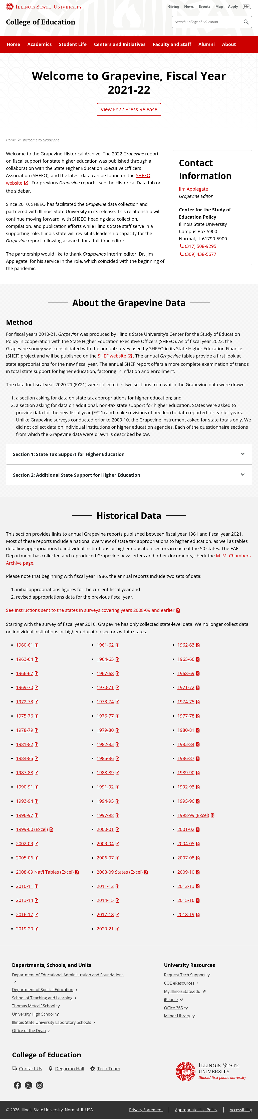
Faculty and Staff (172, 44)
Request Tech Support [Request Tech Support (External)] (184, 975)
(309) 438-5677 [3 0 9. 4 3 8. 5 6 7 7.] (200, 254)
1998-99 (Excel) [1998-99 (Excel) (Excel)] (193, 815)
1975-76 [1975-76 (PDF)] (24, 716)
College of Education (40, 21)
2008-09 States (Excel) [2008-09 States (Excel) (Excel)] (120, 872)
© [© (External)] (7, 1110)
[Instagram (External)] (39, 1085)
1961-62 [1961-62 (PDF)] (105, 645)
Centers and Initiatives (119, 44)
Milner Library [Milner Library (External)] (177, 1016)
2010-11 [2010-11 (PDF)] (24, 886)
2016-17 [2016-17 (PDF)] (24, 914)
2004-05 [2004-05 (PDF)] (185, 843)
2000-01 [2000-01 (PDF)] (105, 829)
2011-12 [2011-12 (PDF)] (105, 886)
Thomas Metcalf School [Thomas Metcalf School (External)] (33, 1006)
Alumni (206, 44)
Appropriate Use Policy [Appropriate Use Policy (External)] (196, 1110)
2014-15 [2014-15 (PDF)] (105, 900)
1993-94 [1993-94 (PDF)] (24, 801)
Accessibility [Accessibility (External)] (241, 1110)
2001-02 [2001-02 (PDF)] (185, 829)
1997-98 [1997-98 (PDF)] (105, 815)
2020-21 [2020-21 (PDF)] (105, 929)
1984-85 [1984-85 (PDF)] (24, 758)
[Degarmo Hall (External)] (66, 1068)
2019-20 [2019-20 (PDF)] (24, 929)
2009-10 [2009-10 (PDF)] (185, 872)
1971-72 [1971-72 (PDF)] (185, 687)
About (229, 44)
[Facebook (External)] (17, 1085)
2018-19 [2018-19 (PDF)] (185, 914)
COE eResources (179, 983)
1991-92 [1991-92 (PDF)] (105, 787)
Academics (40, 44)
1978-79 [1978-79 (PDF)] (24, 730)
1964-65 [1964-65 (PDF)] (105, 659)
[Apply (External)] (233, 6)
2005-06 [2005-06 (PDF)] (24, 858)
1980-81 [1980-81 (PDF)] (185, 730)
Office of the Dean (29, 1030)
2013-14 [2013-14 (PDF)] (24, 900)
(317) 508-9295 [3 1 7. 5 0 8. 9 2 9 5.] (200, 246)
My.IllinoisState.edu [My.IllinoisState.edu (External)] (182, 991)
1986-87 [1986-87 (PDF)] (185, 758)
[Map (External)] (219, 6)
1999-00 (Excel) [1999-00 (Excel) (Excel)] (32, 829)
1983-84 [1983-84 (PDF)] (185, 744)
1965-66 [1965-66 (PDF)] (185, 659)
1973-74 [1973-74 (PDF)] (105, 702)
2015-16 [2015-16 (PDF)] (185, 900)
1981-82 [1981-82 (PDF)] (24, 744)
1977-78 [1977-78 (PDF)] (185, 716)
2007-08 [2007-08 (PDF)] (185, 858)
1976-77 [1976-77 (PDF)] (105, 716)
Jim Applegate (193, 189)
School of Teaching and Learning (42, 998)
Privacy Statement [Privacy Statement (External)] (146, 1110)
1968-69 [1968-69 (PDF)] (185, 673)
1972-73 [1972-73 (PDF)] (24, 702)
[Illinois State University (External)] (44, 6)
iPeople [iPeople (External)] (171, 999)
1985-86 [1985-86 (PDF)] (105, 758)
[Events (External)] (204, 6)
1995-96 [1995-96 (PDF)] (185, 801)
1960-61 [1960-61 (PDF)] (24, 645)
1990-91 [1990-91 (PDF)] (24, 787)
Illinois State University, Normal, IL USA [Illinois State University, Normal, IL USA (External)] (57, 1110)
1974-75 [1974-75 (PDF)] (185, 702)
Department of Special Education (42, 989)
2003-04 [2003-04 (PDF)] (105, 843)
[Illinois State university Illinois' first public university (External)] (211, 1072)
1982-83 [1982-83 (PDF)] (105, 744)
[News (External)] (189, 6)
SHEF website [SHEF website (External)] (112, 356)
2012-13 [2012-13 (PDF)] (185, 886)
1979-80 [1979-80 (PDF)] (105, 730)
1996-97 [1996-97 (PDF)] (24, 815)
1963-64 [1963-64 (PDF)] (24, 659)
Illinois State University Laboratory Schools (51, 1022)
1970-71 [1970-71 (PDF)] (105, 687)
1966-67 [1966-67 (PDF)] (24, 673)
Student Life (73, 44)
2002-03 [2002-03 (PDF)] (24, 843)
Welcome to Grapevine (41, 139)
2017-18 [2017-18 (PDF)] (105, 914)
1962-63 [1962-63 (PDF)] (185, 645)
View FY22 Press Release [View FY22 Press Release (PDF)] (129, 109)
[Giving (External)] (173, 6)
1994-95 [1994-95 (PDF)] (105, 801)
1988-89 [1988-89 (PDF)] (105, 772)
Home (13, 44)
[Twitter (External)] (28, 1085)
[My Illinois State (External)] (247, 6)
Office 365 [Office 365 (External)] (173, 1008)
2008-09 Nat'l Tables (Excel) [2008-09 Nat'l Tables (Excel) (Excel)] (45, 872)
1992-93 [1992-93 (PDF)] (185, 787)
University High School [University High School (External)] (33, 1014)
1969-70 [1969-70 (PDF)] (24, 687)
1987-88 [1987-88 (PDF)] (24, 772)
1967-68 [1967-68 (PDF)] (105, 673)
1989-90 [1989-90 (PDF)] (185, 772)
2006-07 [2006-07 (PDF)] (105, 858)
